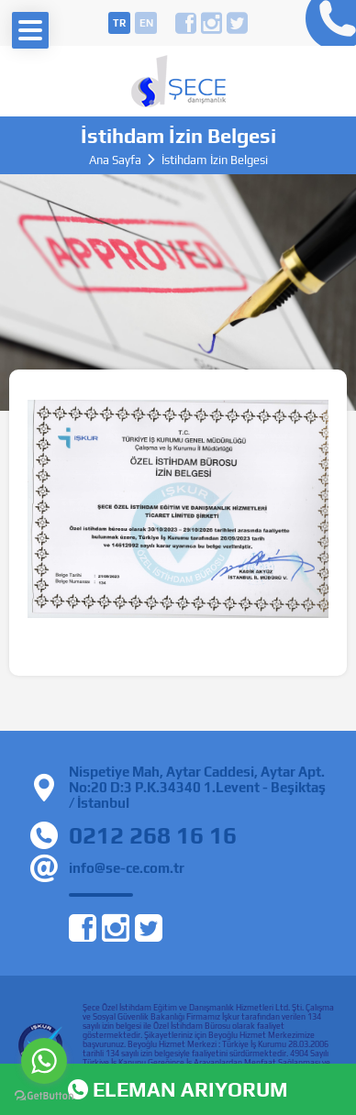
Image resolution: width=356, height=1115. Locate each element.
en (146, 22)
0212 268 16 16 (326, 23)
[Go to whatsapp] (44, 1061)
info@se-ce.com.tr (126, 868)
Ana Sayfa (115, 160)
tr (119, 22)
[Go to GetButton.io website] (44, 1096)
